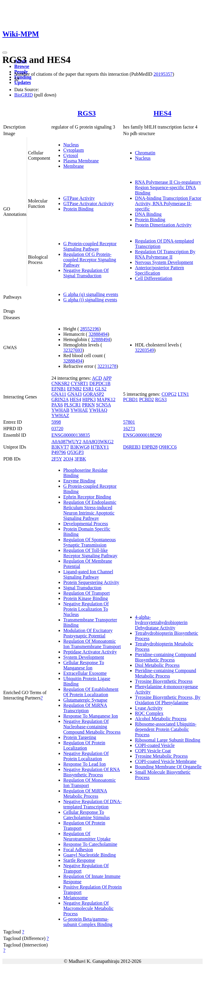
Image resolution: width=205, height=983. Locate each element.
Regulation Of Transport (86, 593)
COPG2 (169, 394)
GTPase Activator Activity (88, 203)
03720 (57, 428)
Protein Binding (78, 208)
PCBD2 (146, 399)
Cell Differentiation (153, 278)
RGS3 (87, 113)
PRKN (88, 404)
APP (107, 378)
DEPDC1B (100, 383)
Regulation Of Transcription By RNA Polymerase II (165, 254)
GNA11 (58, 394)
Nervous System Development (164, 262)
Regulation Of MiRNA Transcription (85, 708)
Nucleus (71, 144)
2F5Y (56, 458)
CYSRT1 (79, 383)
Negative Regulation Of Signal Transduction (86, 273)
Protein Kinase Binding (85, 598)
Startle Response (79, 860)
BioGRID (23, 94)
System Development (83, 657)
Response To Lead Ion (84, 764)
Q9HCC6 (167, 446)
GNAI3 (74, 394)
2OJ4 (68, 458)
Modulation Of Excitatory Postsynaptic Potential (88, 633)
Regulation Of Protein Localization (84, 745)
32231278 (106, 366)
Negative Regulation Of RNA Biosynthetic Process (91, 772)
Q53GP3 (75, 452)
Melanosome (75, 897)
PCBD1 (130, 399)
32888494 (98, 334)
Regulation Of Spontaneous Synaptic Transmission (89, 542)
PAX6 (57, 404)
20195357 (163, 74)
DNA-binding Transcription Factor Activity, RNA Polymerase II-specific (168, 203)
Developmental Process (85, 523)
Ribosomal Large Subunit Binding (167, 740)
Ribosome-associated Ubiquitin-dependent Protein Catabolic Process (165, 729)
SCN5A (103, 404)
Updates (22, 82)
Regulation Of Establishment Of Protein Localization (91, 692)
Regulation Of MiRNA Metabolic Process (85, 793)
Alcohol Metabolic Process (160, 718)
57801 (129, 422)
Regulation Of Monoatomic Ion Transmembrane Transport (92, 644)
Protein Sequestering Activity (91, 582)
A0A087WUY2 (66, 441)
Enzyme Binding (79, 480)
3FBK (80, 458)
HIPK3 (89, 399)
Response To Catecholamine (90, 844)
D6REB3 (132, 446)
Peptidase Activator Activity (90, 651)
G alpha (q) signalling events (90, 294)
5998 (56, 422)
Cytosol (70, 155)
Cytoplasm (73, 150)
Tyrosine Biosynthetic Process (164, 681)
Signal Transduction (82, 587)
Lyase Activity (149, 707)
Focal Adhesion (78, 849)
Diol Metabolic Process (157, 665)
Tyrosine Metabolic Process (161, 756)
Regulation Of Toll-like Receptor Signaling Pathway (90, 553)
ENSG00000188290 (142, 435)
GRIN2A (60, 399)
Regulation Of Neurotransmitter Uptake (87, 836)
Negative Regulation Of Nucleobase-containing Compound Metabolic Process (92, 727)
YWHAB (60, 410)
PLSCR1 (72, 404)
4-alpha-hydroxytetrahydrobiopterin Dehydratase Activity (161, 622)
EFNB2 (74, 388)
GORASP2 (93, 394)
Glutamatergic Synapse (85, 699)
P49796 (58, 452)
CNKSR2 (60, 383)
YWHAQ (98, 410)
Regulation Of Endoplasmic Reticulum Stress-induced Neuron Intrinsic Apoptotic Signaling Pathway (89, 510)
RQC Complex (149, 713)
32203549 (144, 350)
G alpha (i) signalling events (90, 299)
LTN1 (183, 394)
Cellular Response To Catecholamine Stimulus (86, 815)
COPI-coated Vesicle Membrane (165, 761)
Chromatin (145, 152)
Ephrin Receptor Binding (87, 496)
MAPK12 (106, 399)
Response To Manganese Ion (90, 715)
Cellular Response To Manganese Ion (83, 665)
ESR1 (88, 388)
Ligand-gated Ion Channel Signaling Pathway (88, 574)
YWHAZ (60, 415)
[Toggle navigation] (4, 52)
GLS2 (100, 388)
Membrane (73, 166)
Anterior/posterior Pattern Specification (159, 270)
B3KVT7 (60, 446)
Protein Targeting (79, 737)
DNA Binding (148, 214)
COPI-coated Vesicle (154, 745)
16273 (129, 428)
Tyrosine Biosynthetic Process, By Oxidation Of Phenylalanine (167, 700)
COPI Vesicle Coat (153, 750)
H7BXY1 (100, 446)
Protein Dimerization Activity (163, 224)
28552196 (89, 328)
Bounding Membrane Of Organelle (168, 766)
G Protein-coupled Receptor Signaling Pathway (90, 246)
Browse (21, 66)
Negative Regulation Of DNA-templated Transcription (92, 804)
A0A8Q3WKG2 (97, 441)
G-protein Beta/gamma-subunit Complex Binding (87, 921)
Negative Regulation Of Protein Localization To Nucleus (86, 609)
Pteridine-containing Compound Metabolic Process (165, 673)
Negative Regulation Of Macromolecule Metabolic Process (88, 908)
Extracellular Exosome (85, 673)
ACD (97, 378)
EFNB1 (58, 388)
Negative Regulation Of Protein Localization (86, 756)
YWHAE (79, 410)
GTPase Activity (79, 198)
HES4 (162, 113)
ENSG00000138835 (70, 435)
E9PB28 (149, 446)
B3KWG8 (79, 446)
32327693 (72, 350)
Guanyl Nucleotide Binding (89, 854)
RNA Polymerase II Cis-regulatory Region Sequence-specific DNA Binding (168, 187)
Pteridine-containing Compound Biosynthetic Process (165, 657)
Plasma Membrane (81, 160)
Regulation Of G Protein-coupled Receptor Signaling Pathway (89, 259)
